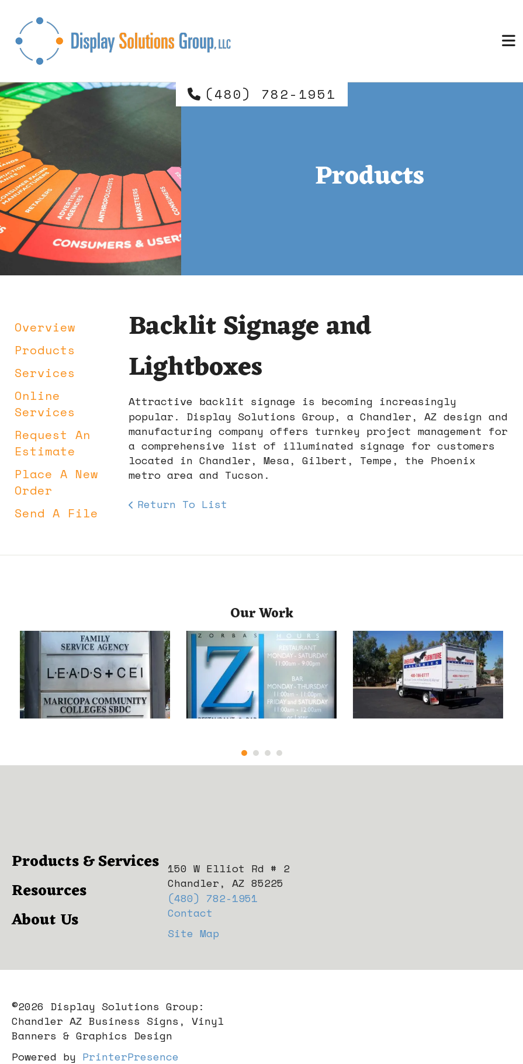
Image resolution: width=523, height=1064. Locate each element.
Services (45, 372)
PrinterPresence (130, 1056)
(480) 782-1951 (270, 94)
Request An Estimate (53, 443)
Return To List (182, 504)
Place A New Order (56, 482)
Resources (49, 891)
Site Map (193, 933)
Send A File (56, 513)
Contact (190, 912)
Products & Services (85, 861)
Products (45, 349)
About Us (45, 920)
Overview (45, 327)
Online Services (45, 403)
